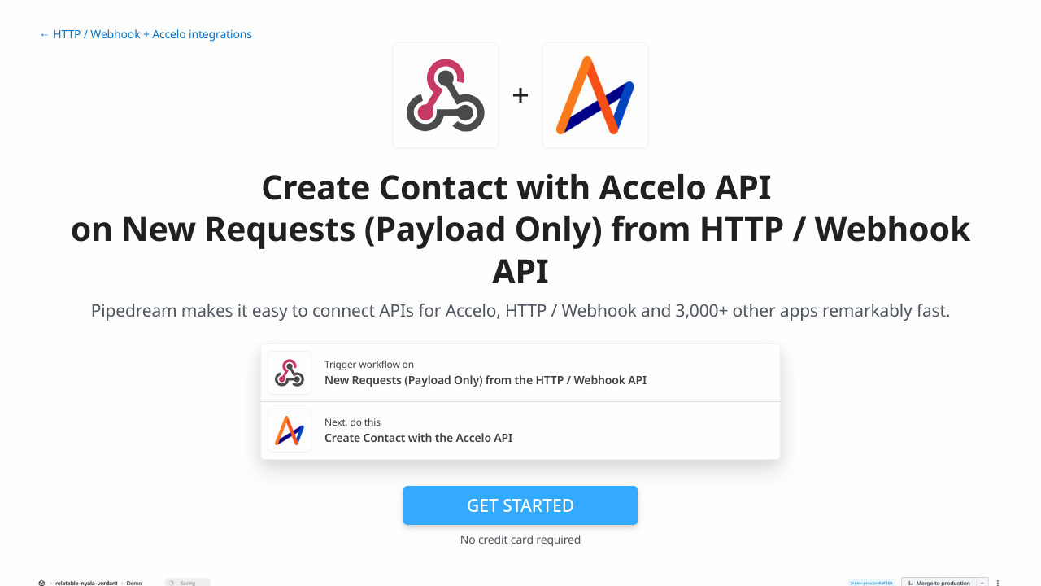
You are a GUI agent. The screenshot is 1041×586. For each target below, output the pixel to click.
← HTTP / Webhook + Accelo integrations (145, 34)
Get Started (520, 505)
